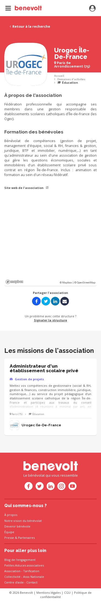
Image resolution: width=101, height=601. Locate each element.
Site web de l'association (26, 188)
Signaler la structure (50, 320)
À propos (10, 515)
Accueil (59, 75)
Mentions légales (48, 593)
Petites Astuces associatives (24, 565)
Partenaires (26, 538)
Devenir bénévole (17, 526)
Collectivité (12, 577)
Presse (9, 538)
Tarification (31, 571)
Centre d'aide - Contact (20, 582)
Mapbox (14, 281)
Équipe (9, 532)
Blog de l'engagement (20, 560)
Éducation (67, 83)
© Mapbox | (67, 282)
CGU (67, 593)
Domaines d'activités (71, 79)
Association (12, 571)
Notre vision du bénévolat (23, 521)
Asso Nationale (33, 577)
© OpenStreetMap (84, 282)
